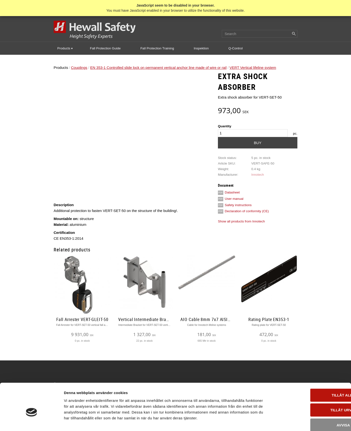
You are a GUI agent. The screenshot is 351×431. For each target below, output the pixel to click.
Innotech (257, 175)
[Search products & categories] (259, 34)
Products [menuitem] (63, 48)
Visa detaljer (265, 421)
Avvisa (310, 399)
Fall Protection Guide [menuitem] (105, 48)
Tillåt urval (310, 385)
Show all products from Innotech (241, 221)
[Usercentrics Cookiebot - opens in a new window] (31, 421)
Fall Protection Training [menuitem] (157, 48)
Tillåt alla (310, 369)
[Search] (293, 34)
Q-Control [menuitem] (235, 48)
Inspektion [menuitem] (201, 48)
